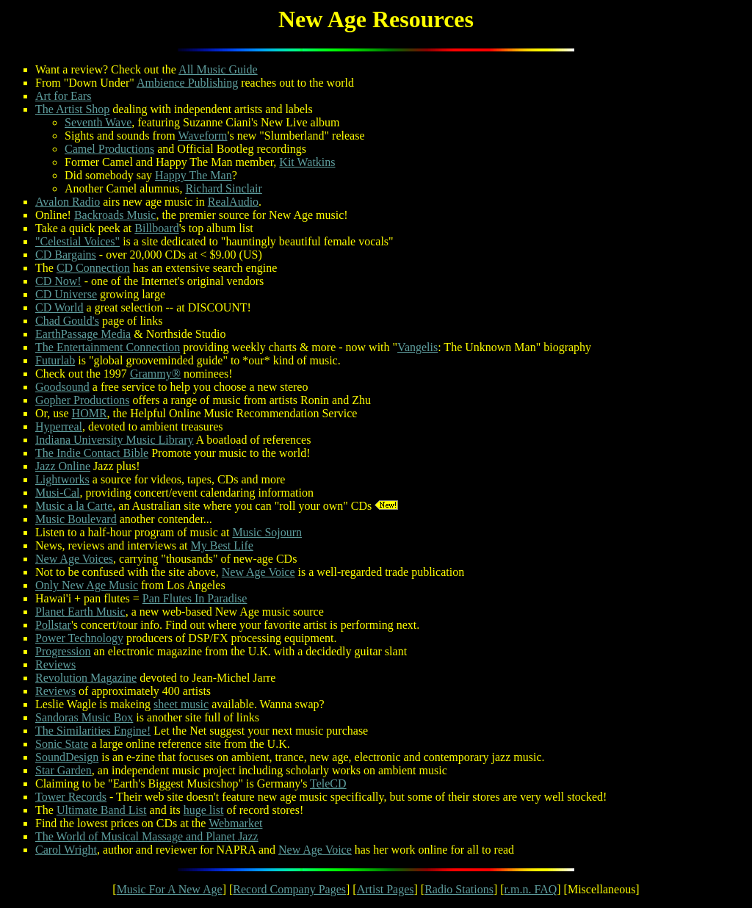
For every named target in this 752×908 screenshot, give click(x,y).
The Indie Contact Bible (91, 453)
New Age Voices (74, 558)
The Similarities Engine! (93, 730)
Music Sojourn (267, 532)
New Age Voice (258, 572)
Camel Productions (109, 149)
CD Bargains (65, 254)
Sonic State (61, 744)
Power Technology (79, 638)
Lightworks (62, 479)
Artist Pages (385, 889)
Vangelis (417, 347)
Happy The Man (193, 175)
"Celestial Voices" (77, 241)
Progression (63, 651)
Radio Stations (459, 889)
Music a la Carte (73, 506)
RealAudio (233, 201)
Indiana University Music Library (114, 439)
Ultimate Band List (102, 810)
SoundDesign (66, 757)
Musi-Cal (57, 492)
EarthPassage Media (83, 334)
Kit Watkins (307, 162)
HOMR (89, 413)
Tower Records (70, 796)
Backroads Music (115, 215)
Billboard (156, 228)
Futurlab (55, 360)
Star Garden (63, 770)
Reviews (55, 664)
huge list (204, 810)
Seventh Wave (98, 122)
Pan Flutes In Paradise (194, 598)
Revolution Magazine (86, 677)
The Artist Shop (72, 109)
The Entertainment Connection (107, 347)
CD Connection (93, 268)
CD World (59, 307)
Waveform (202, 135)
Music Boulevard (76, 519)
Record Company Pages (289, 889)
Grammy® (155, 373)
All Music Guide (218, 69)
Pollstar (53, 625)
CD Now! (58, 281)
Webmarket (235, 823)
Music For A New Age (170, 889)
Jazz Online (62, 466)
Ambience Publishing (187, 82)
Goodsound (62, 387)
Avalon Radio (67, 201)
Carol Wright (66, 849)
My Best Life (222, 545)
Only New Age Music (86, 585)
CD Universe (66, 294)
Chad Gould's (67, 320)
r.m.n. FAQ (531, 889)
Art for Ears (63, 96)
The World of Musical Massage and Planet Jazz (146, 836)
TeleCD (328, 783)
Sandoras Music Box (84, 717)
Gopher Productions (82, 400)
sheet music (181, 704)
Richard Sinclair (223, 188)
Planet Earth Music (80, 611)
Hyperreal (58, 426)
